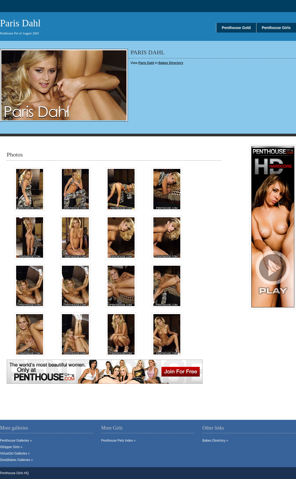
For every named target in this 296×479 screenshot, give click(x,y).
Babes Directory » (215, 440)
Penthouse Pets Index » (118, 440)
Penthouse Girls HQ (14, 473)
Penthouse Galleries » (16, 440)
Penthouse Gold (236, 28)
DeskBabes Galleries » (16, 460)
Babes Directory (170, 63)
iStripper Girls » (11, 447)
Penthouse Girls (276, 28)
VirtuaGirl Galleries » (15, 453)
